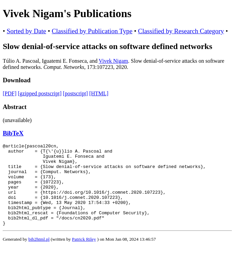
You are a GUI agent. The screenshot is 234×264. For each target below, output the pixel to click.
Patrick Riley (84, 255)
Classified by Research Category (181, 31)
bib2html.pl (39, 255)
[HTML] (98, 93)
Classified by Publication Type (92, 31)
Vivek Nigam (113, 61)
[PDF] (9, 93)
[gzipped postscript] (40, 93)
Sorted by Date (26, 31)
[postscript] (75, 93)
